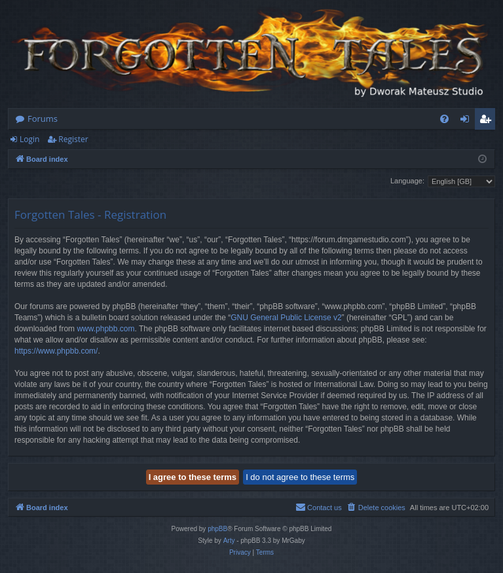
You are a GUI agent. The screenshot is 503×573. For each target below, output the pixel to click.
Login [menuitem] (467, 121)
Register (73, 139)
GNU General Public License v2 (286, 317)
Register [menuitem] (488, 121)
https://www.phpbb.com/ (56, 351)
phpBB (217, 528)
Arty (229, 540)
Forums (43, 118)
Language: (407, 181)
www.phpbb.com (105, 328)
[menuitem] (444, 119)
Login (29, 139)
